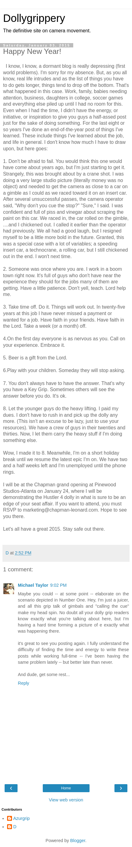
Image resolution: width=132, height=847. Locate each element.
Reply (23, 683)
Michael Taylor (33, 585)
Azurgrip (21, 818)
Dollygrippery (34, 18)
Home (66, 788)
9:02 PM (58, 585)
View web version (66, 799)
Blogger (77, 840)
